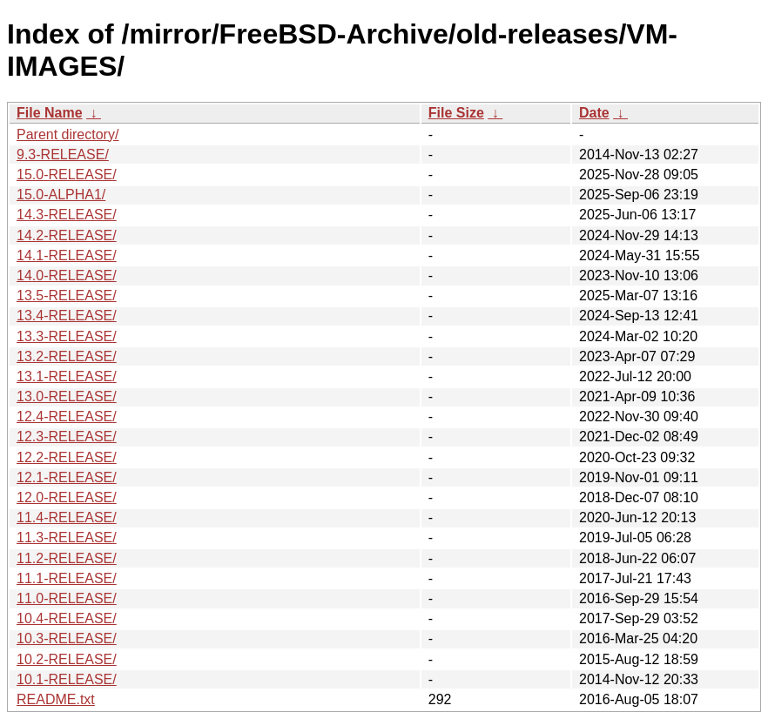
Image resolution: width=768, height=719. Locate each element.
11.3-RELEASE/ (67, 537)
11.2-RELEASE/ (67, 558)
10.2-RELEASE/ (67, 659)
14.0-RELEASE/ (67, 275)
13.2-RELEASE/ (67, 356)
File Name (50, 112)
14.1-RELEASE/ (67, 255)
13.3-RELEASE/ (67, 336)
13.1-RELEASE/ (67, 376)
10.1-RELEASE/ (67, 679)
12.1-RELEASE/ (67, 477)
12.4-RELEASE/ (67, 416)
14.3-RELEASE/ (67, 214)
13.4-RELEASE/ (67, 315)
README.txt (56, 699)
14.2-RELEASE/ (67, 235)
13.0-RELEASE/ (67, 396)
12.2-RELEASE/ (67, 457)
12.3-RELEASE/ (67, 436)
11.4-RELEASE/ (67, 517)
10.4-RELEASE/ (67, 618)
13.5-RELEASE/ (67, 295)
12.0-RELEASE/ (67, 497)
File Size (456, 112)
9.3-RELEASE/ (63, 154)
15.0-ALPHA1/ (61, 194)
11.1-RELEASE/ (67, 578)
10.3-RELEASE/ (67, 638)
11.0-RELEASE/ (67, 598)
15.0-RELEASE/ (67, 174)
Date (594, 112)
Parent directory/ (67, 134)
